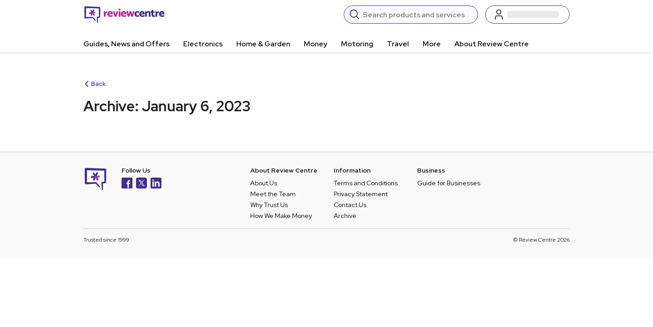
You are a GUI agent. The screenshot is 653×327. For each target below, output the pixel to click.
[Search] (417, 14)
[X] (141, 184)
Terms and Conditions (366, 183)
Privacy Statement (361, 194)
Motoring (357, 44)
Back (95, 83)
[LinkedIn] (156, 184)
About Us (263, 183)
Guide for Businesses (448, 183)
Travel (398, 44)
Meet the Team (273, 194)
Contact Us (350, 205)
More (432, 44)
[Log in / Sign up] (527, 14)
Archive (345, 216)
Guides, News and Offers (126, 44)
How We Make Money (281, 216)
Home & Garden (263, 44)
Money (315, 44)
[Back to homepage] (124, 14)
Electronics (203, 44)
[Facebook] (127, 184)
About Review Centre (491, 44)
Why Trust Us (269, 205)
